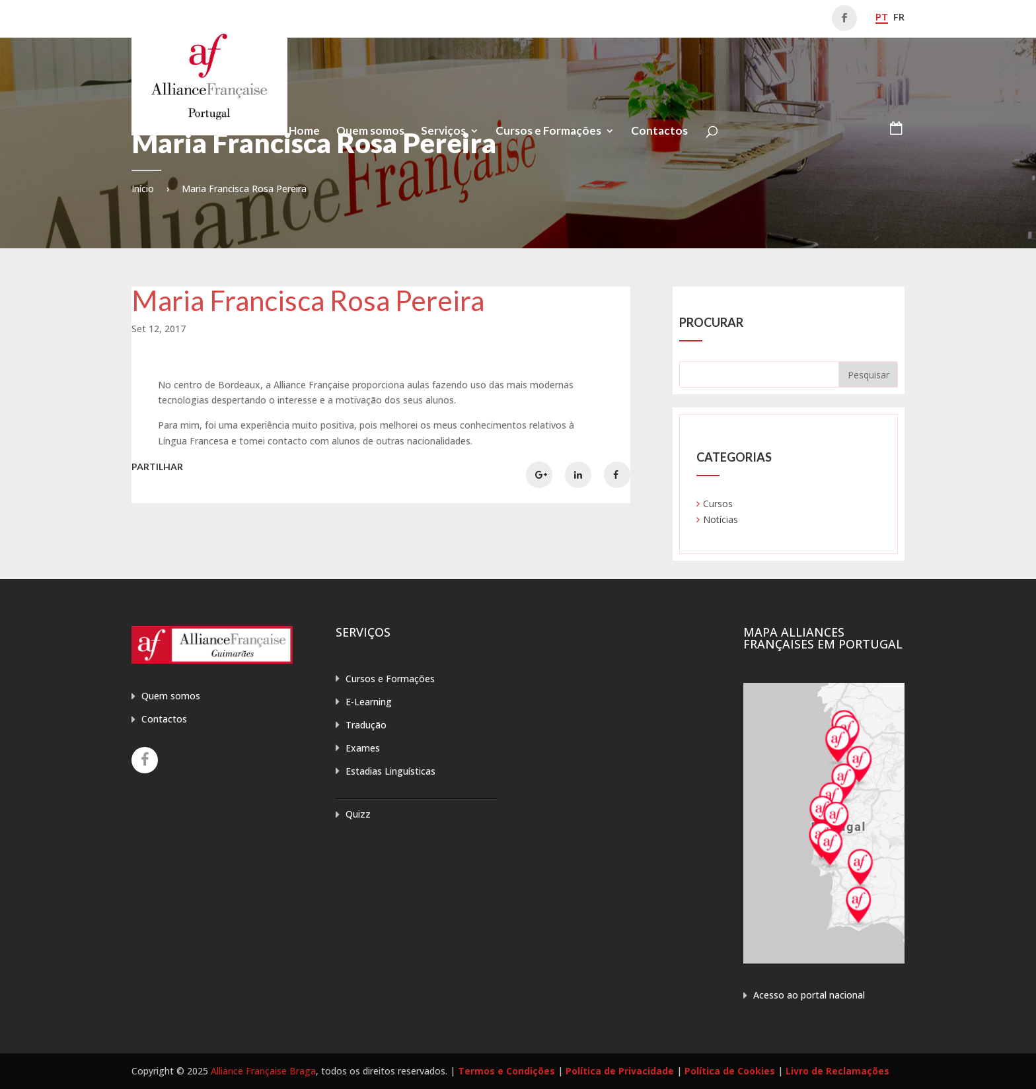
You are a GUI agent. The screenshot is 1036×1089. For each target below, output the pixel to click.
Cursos (718, 503)
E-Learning (369, 701)
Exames (363, 748)
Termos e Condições (506, 1071)
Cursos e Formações (548, 131)
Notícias (720, 519)
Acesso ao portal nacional (809, 995)
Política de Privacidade (620, 1071)
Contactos (659, 131)
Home (304, 131)
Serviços (443, 131)
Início (142, 188)
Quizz (358, 814)
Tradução (366, 725)
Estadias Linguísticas (390, 771)
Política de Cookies (729, 1071)
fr (899, 16)
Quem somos (370, 131)
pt (881, 16)
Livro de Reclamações (837, 1071)
